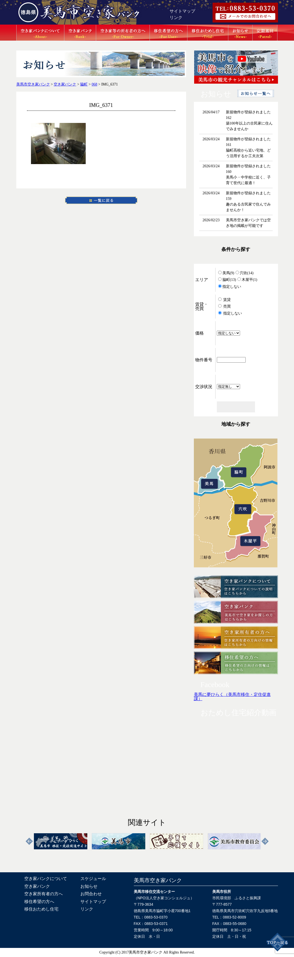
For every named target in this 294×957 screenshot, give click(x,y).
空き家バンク (37, 886)
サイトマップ (182, 11)
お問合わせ (91, 894)
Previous (29, 841)
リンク (176, 17)
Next (265, 841)
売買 (224, 306)
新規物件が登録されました (248, 112)
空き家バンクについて (45, 878)
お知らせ (88, 886)
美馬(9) (226, 273)
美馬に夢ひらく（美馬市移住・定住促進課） (232, 696)
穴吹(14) (244, 273)
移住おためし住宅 (41, 909)
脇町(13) (227, 280)
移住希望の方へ (39, 901)
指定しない (229, 287)
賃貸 (224, 300)
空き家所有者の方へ (43, 894)
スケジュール (93, 878)
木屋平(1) (247, 280)
